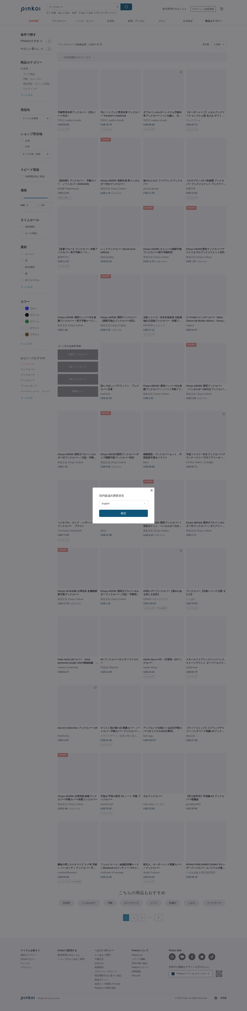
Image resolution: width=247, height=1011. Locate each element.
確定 (123, 513)
